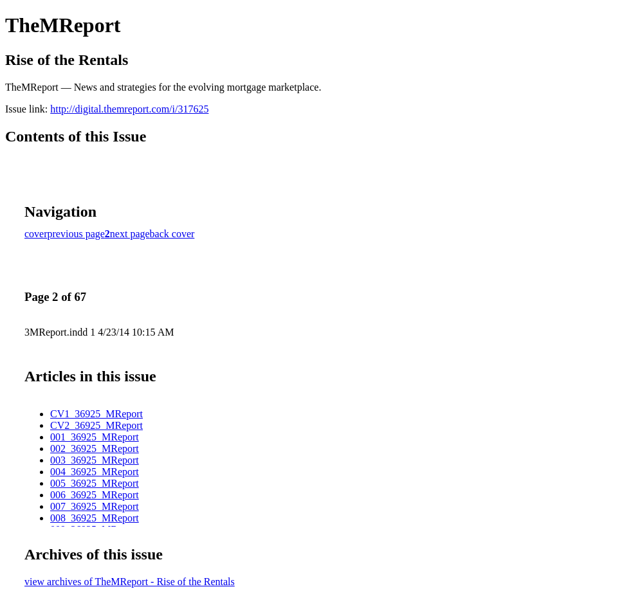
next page (130, 233)
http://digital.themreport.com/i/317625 (129, 109)
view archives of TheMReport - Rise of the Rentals (129, 581)
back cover (172, 233)
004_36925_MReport (94, 471)
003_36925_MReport (94, 460)
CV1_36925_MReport (96, 413)
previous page (76, 233)
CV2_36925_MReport (96, 425)
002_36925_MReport (94, 448)
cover (36, 233)
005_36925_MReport (94, 483)
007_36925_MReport (94, 506)
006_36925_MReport (94, 494)
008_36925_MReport (94, 517)
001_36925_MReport (94, 436)
